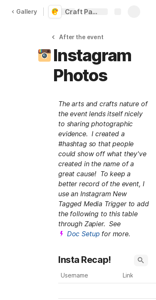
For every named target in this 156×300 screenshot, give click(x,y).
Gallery (24, 11)
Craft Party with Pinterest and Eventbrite (84, 12)
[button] (78, 36)
